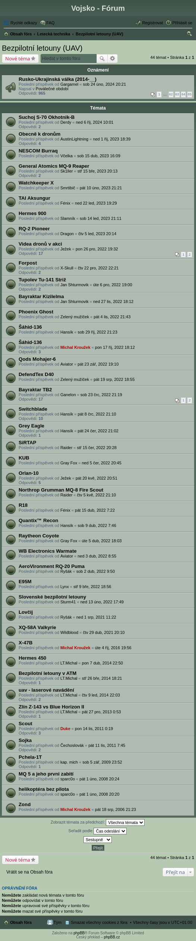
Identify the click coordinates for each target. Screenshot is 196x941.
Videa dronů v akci (40, 244)
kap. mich (69, 762)
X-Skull (66, 268)
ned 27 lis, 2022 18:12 (113, 301)
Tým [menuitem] (57, 922)
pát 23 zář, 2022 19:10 (98, 364)
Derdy (65, 122)
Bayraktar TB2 (35, 389)
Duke (65, 728)
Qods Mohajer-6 (37, 359)
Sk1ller (66, 171)
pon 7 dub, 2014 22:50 (102, 663)
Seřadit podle (98, 831)
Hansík (66, 332)
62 (171, 94)
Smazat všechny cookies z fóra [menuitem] (99, 922)
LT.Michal (69, 663)
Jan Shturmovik (74, 284)
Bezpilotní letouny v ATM (47, 673)
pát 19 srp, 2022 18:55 (114, 379)
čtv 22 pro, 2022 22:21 (98, 268)
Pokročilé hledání (113, 58)
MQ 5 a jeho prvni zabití (46, 774)
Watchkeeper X (36, 183)
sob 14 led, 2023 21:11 (100, 218)
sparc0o (67, 779)
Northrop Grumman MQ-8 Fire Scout (61, 490)
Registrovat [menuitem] (152, 22)
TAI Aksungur (34, 198)
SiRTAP (27, 442)
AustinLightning (74, 139)
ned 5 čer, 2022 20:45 (101, 463)
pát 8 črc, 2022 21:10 (97, 414)
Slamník (67, 218)
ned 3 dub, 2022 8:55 (97, 556)
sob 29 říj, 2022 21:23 (97, 332)
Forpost (28, 263)
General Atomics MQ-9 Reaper (54, 166)
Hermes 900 (32, 213)
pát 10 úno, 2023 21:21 (101, 188)
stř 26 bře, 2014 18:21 (102, 678)
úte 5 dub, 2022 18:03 (101, 541)
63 (177, 94)
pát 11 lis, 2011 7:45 (106, 745)
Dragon (67, 233)
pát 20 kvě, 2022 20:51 (96, 478)
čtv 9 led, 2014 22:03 (101, 695)
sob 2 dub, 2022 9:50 (95, 571)
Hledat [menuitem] (189, 35)
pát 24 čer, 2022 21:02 (98, 431)
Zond (25, 804)
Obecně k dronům (39, 134)
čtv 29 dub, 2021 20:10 (103, 632)
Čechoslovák (72, 745)
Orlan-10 (29, 473)
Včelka (66, 156)
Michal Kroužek (75, 347)
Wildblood (69, 632)
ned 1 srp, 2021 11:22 (96, 617)
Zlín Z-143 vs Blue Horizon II (51, 707)
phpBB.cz (112, 937)
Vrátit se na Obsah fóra (29, 872)
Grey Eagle (31, 426)
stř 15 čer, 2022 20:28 (97, 447)
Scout (25, 723)
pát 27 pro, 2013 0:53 (101, 712)
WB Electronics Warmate (48, 551)
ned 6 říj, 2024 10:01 (94, 122)
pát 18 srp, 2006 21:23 (115, 809)
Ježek (65, 249)
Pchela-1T (30, 757)
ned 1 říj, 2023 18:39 (111, 139)
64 (183, 94)
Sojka (25, 740)
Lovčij (26, 612)
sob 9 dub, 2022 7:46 (97, 525)
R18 (23, 505)
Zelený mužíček (74, 317)
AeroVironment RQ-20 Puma (52, 566)
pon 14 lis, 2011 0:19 (94, 728)
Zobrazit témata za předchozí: (98, 822)
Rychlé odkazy (23, 22)
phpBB (79, 933)
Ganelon (68, 394)
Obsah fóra (21, 922)
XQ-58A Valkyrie (37, 627)
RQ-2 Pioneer (34, 228)
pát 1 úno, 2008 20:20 (99, 794)
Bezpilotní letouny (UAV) (42, 48)
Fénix (65, 203)
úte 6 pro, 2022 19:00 (112, 284)
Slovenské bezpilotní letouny (52, 597)
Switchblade (33, 409)
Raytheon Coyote (39, 536)
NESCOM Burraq (38, 151)
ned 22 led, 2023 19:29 (96, 203)
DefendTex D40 (36, 374)
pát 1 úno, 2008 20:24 (99, 779)
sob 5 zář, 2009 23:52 (102, 762)
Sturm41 (68, 602)
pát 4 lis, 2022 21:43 (112, 317)
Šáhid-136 (30, 327)
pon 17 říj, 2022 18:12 (115, 347)
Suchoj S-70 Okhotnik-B (47, 117)
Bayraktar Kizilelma (41, 296)
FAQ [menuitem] (51, 22)
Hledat (102, 58)
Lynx (64, 586)
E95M (25, 581)
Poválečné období (52, 88)
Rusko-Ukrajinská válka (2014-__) (58, 79)
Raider (66, 447)
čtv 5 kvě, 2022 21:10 (96, 495)
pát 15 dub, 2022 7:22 (95, 510)
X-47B (25, 642)
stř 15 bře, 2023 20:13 (98, 171)
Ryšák (66, 571)
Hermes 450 (32, 658)
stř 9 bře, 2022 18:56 (92, 586)
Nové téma (17, 58)
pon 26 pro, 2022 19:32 (97, 249)
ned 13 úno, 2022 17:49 (102, 602)
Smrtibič (67, 188)
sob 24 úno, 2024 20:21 (104, 84)
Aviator (66, 364)
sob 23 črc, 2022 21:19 (101, 394)
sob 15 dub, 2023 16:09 (98, 156)
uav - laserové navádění (46, 690)
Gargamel (69, 84)
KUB (24, 458)
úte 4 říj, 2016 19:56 (113, 647)
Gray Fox (68, 463)
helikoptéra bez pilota (44, 789)
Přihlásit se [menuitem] (182, 22)
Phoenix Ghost (36, 312)
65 (190, 94)
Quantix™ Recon (38, 520)
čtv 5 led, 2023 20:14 (97, 233)
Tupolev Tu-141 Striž (42, 279)
